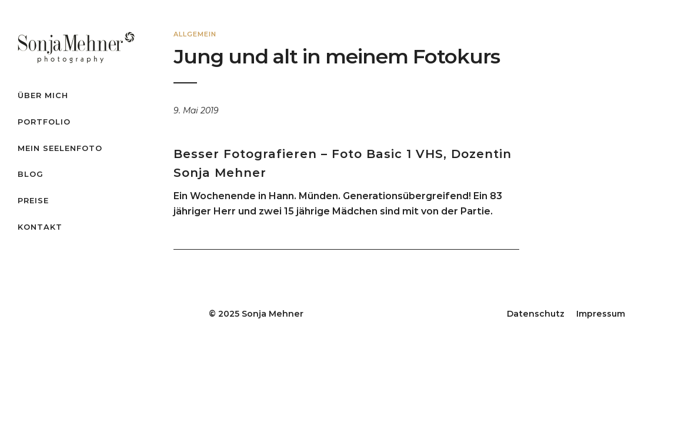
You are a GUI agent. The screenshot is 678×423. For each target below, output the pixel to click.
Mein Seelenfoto (60, 148)
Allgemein (194, 34)
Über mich (43, 95)
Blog (31, 174)
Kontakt (40, 226)
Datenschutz (536, 313)
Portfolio (44, 121)
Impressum (600, 313)
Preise (33, 200)
